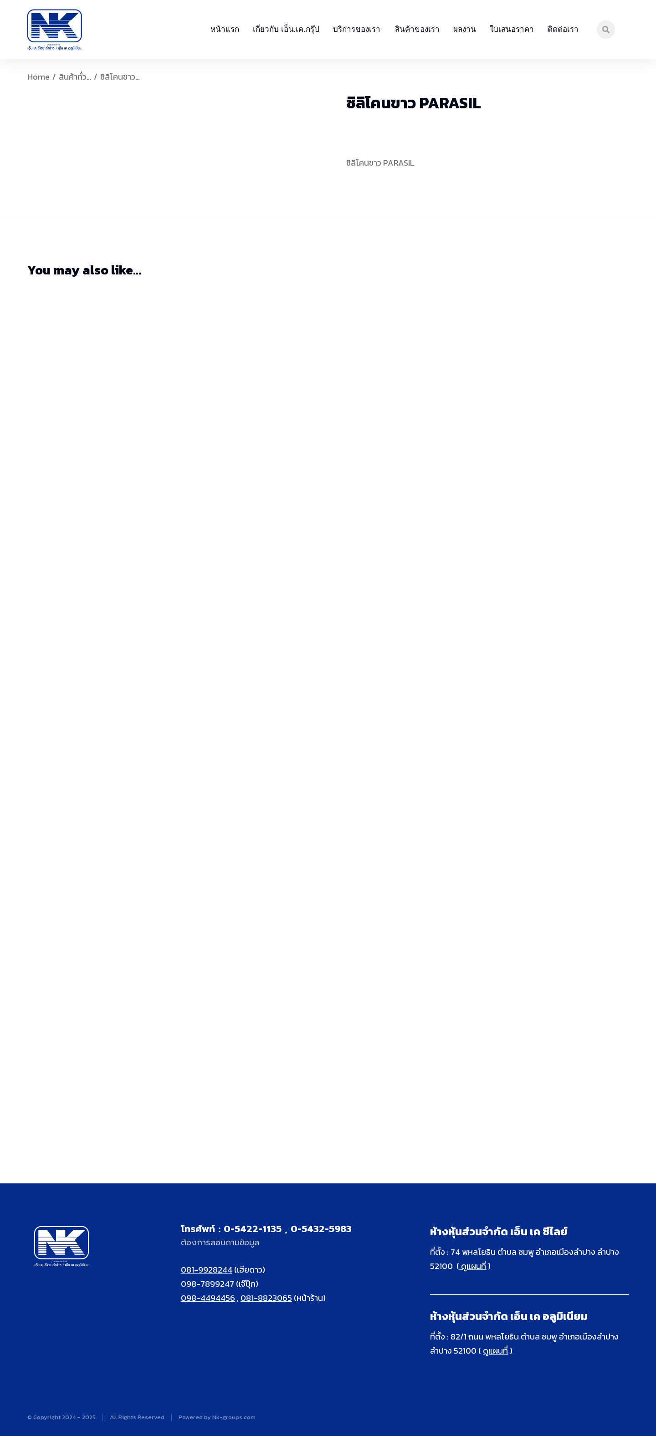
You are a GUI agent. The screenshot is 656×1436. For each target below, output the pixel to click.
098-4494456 (208, 1298)
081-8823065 (266, 1298)
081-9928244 (206, 1269)
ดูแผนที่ (472, 1266)
